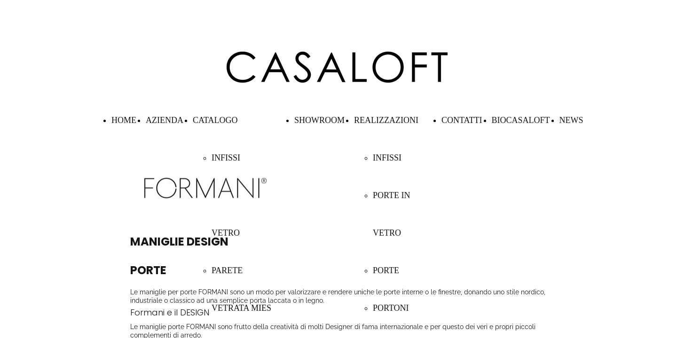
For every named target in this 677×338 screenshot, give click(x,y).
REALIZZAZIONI (386, 120)
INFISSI (226, 157)
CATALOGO (215, 120)
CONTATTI (461, 120)
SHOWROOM (319, 120)
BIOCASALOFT (521, 120)
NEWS (571, 120)
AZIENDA (164, 120)
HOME (123, 120)
